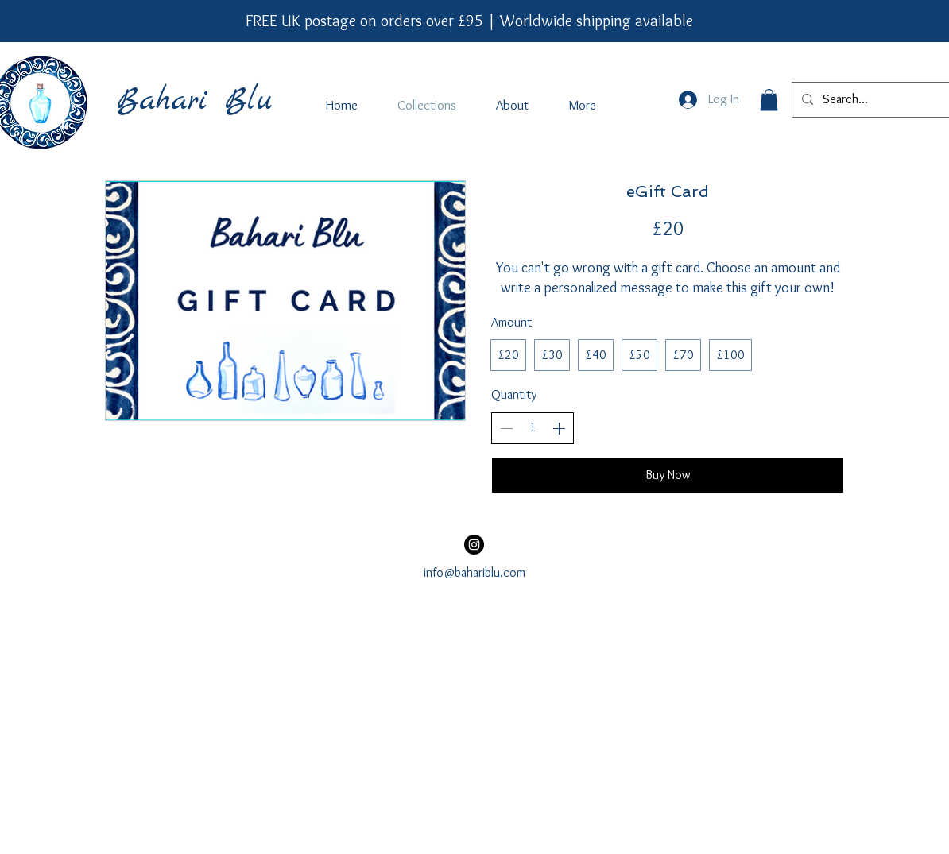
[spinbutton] (532, 427)
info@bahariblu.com (474, 572)
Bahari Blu (194, 100)
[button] (769, 99)
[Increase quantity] (558, 428)
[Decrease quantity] (506, 428)
